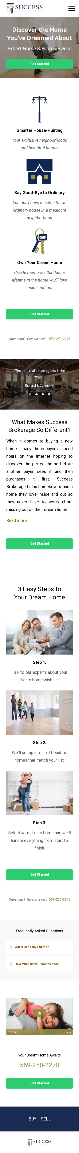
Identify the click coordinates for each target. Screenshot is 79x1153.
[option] (39, 378)
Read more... (17, 520)
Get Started (39, 64)
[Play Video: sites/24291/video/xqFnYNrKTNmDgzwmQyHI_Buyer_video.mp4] (39, 1013)
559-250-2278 (59, 339)
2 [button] (36, 394)
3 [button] (43, 394)
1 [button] (30, 394)
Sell (46, 1119)
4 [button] (49, 394)
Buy (32, 1119)
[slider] (39, 1032)
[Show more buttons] (69, 1032)
